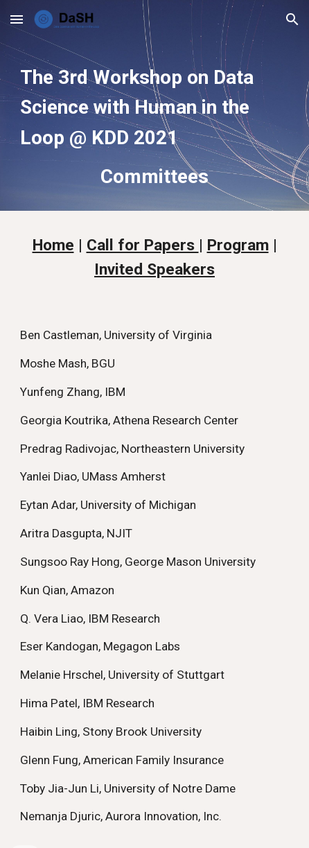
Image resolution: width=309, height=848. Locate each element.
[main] (154, 124)
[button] (16, 19)
